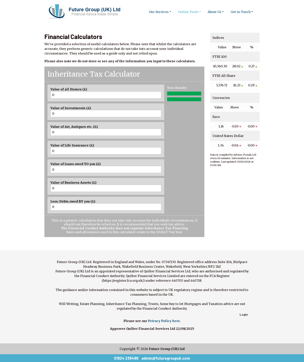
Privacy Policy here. (164, 321)
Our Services (159, 12)
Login (244, 314)
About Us (214, 12)
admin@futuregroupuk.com (166, 358)
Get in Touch (241, 12)
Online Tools (188, 12)
